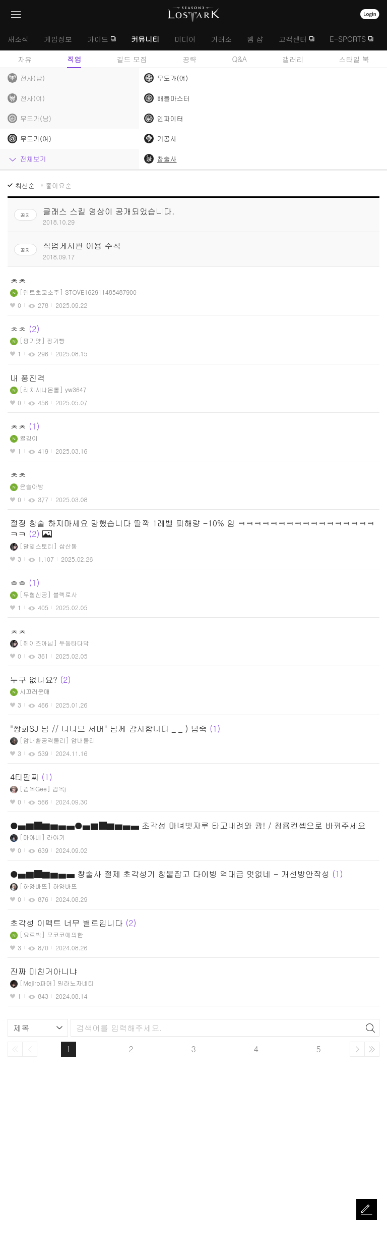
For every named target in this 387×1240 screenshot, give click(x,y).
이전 (29, 1049)
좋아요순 (58, 185)
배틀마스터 (173, 98)
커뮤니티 (145, 39)
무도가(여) (172, 78)
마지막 (371, 1049)
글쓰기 (366, 1209)
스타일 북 (354, 59)
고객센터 (293, 39)
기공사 (166, 138)
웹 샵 (255, 39)
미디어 (185, 39)
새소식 (18, 39)
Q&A (239, 59)
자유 (25, 59)
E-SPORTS (348, 39)
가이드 (97, 39)
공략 (189, 59)
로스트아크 (194, 14)
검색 (370, 1028)
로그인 (370, 14)
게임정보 (58, 39)
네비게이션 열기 (16, 14)
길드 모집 (131, 59)
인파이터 (170, 118)
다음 (357, 1049)
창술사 (166, 159)
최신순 (25, 185)
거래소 (221, 39)
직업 (74, 59)
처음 (15, 1049)
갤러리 (292, 59)
